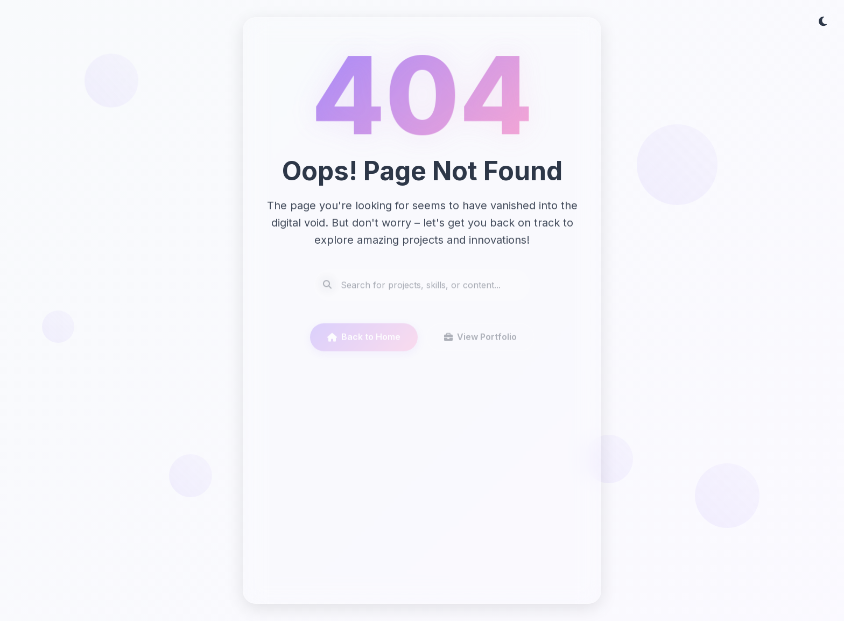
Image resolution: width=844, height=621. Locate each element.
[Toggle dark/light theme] (822, 21)
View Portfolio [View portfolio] (480, 341)
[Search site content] (422, 289)
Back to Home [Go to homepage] (363, 341)
